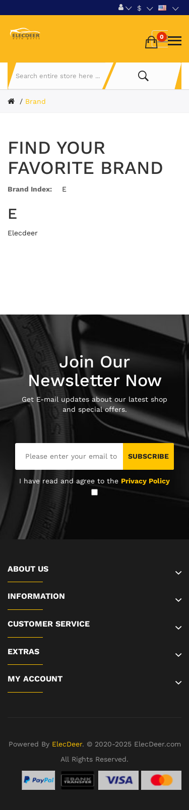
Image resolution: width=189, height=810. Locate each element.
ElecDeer (67, 744)
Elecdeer (23, 233)
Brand (35, 101)
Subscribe (148, 456)
